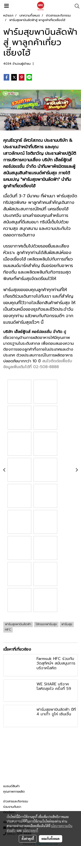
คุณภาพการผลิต (14, 791)
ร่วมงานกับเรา (12, 807)
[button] (75, 6)
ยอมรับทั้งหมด (50, 839)
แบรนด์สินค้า (11, 786)
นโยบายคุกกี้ (30, 830)
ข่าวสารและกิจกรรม (15, 801)
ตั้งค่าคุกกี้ (28, 839)
